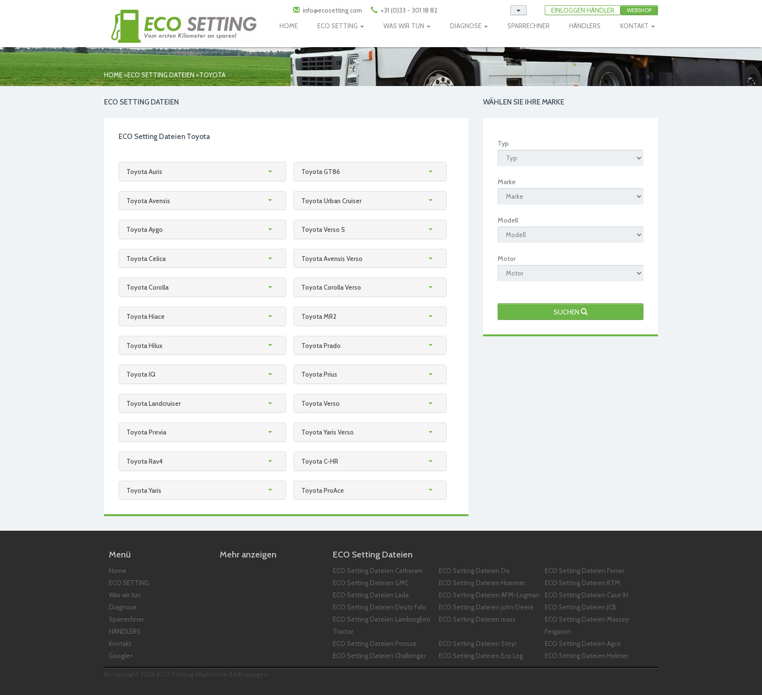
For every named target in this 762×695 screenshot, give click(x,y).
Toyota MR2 (318, 316)
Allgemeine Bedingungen (231, 674)
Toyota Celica (146, 258)
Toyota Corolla (147, 287)
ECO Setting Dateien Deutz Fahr (379, 607)
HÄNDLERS (585, 26)
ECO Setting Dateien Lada (371, 595)
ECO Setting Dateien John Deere (486, 607)
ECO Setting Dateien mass (477, 619)
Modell (508, 220)
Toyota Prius (319, 374)
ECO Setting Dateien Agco (583, 643)
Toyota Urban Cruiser (331, 201)
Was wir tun (125, 595)
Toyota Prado (321, 345)
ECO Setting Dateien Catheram (378, 570)
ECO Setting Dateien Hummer (482, 583)
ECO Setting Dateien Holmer (586, 656)
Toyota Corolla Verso (331, 287)
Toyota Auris (144, 171)
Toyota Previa (146, 432)
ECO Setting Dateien (160, 75)
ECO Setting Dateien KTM (582, 583)
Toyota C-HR (319, 461)
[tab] (202, 171)
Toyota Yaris (143, 490)
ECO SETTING (129, 583)
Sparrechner (126, 619)
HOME (288, 26)
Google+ (121, 656)
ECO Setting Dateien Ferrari (584, 570)
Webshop (639, 10)
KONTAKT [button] (637, 26)
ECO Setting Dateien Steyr (478, 643)
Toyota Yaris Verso (327, 432)
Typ (503, 143)
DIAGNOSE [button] (469, 26)
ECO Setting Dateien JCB (580, 607)
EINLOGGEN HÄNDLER (582, 10)
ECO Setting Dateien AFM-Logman (489, 595)
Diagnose (123, 607)
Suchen (571, 312)
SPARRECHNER (528, 26)
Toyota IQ (141, 374)
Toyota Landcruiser (153, 403)
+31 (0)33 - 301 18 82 (408, 10)
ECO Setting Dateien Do (474, 570)
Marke (507, 181)
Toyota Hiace (145, 316)
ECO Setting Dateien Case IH (586, 595)
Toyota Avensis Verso (332, 258)
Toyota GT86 (320, 171)
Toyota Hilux (144, 345)
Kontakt (120, 643)
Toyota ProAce (322, 490)
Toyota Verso (320, 403)
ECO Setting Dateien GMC (371, 583)
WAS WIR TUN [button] (407, 26)
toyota (212, 75)
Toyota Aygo (144, 229)
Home (113, 75)
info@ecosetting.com (332, 10)
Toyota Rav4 (144, 461)
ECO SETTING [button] (340, 26)
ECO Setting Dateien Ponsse (374, 643)
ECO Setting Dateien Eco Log (481, 656)
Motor (507, 258)
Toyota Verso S (323, 229)
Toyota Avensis (148, 201)
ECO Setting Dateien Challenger (379, 656)
